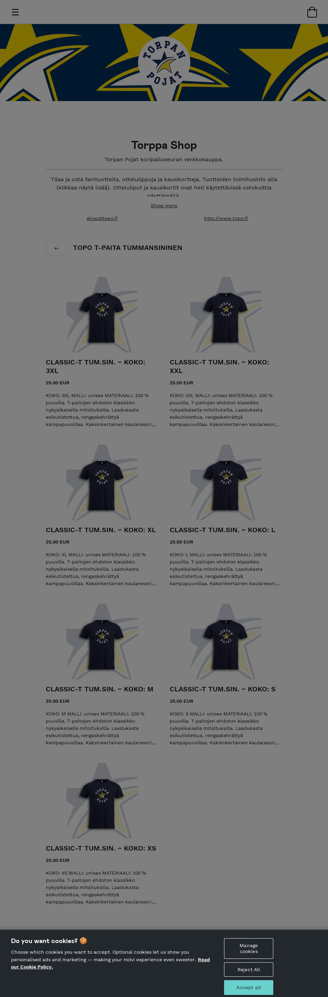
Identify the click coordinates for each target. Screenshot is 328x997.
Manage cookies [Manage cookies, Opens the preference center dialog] (249, 952)
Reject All (248, 973)
